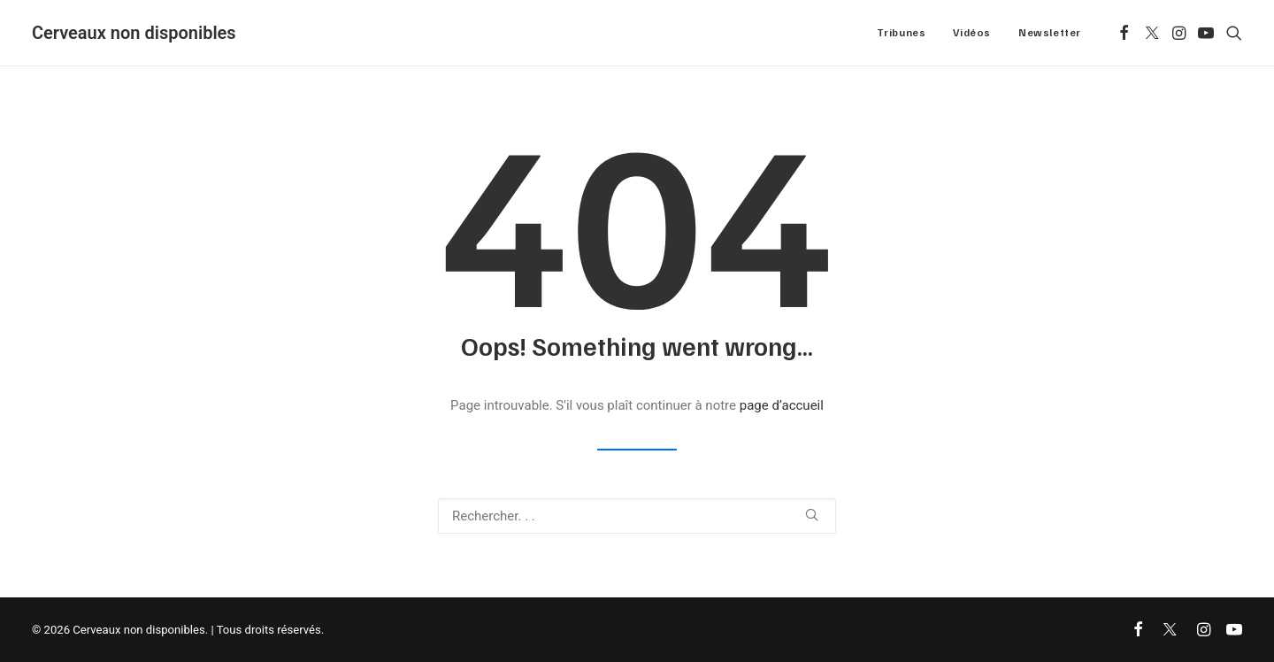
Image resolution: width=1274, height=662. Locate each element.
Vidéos (972, 32)
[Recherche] (637, 516)
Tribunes (901, 32)
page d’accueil (782, 405)
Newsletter (1049, 32)
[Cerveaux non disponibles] (134, 33)
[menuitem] (901, 32)
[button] (1124, 32)
